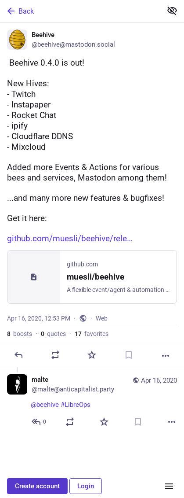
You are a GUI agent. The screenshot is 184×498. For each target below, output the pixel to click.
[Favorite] (92, 355)
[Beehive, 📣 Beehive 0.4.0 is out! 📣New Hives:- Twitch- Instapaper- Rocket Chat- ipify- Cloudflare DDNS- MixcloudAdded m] (92, 194)
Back (20, 11)
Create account (37, 486)
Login (85, 486)
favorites (91, 334)
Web (102, 318)
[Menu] (169, 486)
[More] (165, 355)
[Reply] (18, 355)
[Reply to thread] (39, 422)
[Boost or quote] (55, 355)
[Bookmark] (128, 355)
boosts (19, 334)
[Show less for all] (172, 10)
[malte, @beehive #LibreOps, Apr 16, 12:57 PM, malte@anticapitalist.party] (92, 401)
